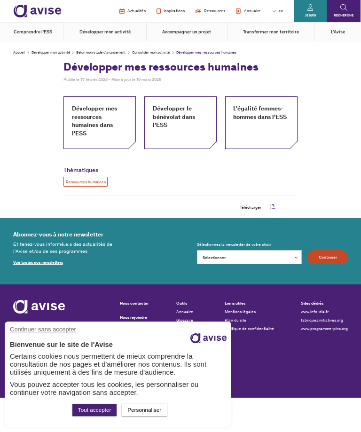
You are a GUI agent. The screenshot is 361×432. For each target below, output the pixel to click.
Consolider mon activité (151, 52)
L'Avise (338, 32)
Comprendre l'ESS (33, 32)
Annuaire (248, 11)
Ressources (210, 10)
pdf (272, 207)
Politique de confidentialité (249, 328)
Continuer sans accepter (43, 329)
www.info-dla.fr (315, 311)
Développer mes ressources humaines (206, 52)
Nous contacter (134, 303)
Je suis (310, 15)
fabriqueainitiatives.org (322, 320)
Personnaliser (144, 410)
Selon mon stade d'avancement (101, 52)
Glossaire (184, 320)
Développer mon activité (105, 32)
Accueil (19, 52)
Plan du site (235, 320)
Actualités (132, 11)
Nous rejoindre (133, 317)
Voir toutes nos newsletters (38, 262)
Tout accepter (94, 410)
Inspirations (171, 11)
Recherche (343, 15)
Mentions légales (240, 311)
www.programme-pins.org (324, 328)
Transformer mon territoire (271, 32)
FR (281, 11)
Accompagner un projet (186, 32)
